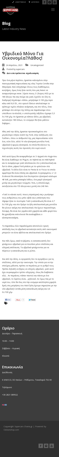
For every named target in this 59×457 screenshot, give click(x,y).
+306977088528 (19, 2)
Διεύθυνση (34, 2)
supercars (20, 69)
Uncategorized (36, 65)
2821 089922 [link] (12, 394)
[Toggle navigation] (53, 9)
